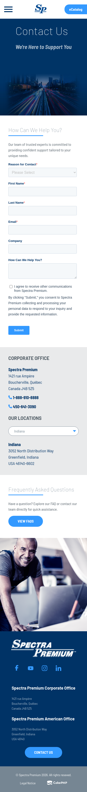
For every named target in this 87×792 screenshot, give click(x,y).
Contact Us (43, 752)
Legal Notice (28, 783)
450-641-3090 (24, 406)
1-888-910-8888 (26, 397)
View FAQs (26, 521)
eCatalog (75, 9)
